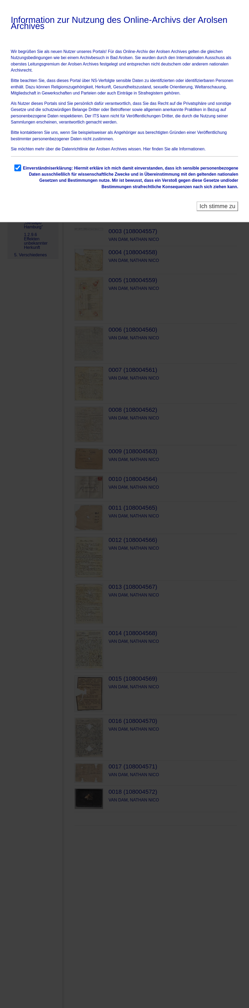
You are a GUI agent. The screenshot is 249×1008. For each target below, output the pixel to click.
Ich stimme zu (217, 206)
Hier (147, 149)
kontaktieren (31, 132)
